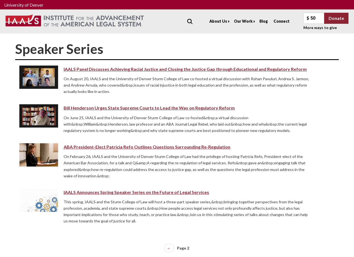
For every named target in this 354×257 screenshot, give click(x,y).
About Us (218, 21)
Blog (263, 21)
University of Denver (23, 4)
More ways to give (320, 27)
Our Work (243, 21)
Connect (282, 21)
